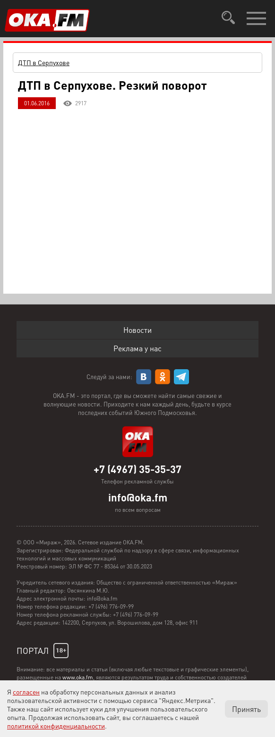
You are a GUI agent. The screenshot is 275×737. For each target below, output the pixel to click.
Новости (137, 330)
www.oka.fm (77, 677)
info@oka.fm (137, 497)
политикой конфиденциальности (56, 725)
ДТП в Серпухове (43, 62)
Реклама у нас (137, 348)
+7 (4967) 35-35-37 (137, 468)
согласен (26, 691)
